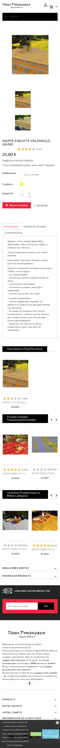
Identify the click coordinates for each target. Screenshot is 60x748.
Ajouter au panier (16, 205)
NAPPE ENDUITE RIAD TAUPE (15, 549)
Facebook (29, 683)
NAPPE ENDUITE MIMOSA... (45, 473)
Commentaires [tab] (14, 232)
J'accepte (36, 734)
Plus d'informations (50, 734)
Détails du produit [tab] (35, 226)
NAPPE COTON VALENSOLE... (15, 402)
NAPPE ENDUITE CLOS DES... (15, 473)
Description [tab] (11, 226)
